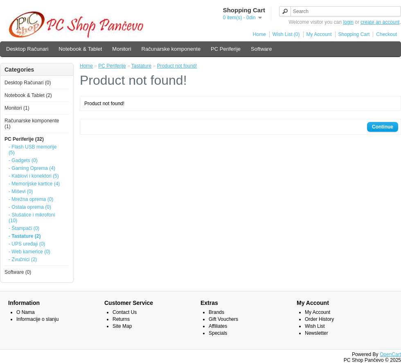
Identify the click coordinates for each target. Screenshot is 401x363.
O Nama (25, 312)
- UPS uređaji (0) (27, 244)
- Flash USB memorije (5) (32, 150)
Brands (216, 312)
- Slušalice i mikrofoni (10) (32, 217)
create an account (379, 22)
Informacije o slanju (37, 319)
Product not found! (177, 66)
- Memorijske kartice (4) (34, 184)
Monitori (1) (17, 108)
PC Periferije (226, 49)
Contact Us (125, 312)
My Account (319, 34)
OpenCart (390, 354)
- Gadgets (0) (23, 160)
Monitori (121, 49)
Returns (121, 319)
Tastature (141, 66)
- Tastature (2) (25, 236)
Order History (319, 319)
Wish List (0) (286, 34)
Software (261, 49)
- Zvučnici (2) (23, 259)
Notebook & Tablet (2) (28, 95)
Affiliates (218, 326)
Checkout (386, 34)
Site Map (122, 326)
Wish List (315, 326)
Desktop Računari (27, 49)
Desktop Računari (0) (28, 83)
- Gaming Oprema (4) (32, 168)
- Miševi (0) (21, 191)
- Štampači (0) (24, 228)
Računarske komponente (171, 49)
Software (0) (18, 272)
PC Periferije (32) (24, 139)
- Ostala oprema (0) (30, 207)
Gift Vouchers (223, 319)
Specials (218, 333)
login (348, 22)
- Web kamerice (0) (29, 252)
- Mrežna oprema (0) (31, 199)
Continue (382, 127)
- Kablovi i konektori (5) (34, 176)
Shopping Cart (354, 34)
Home (259, 34)
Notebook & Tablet (80, 49)
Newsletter (316, 333)
